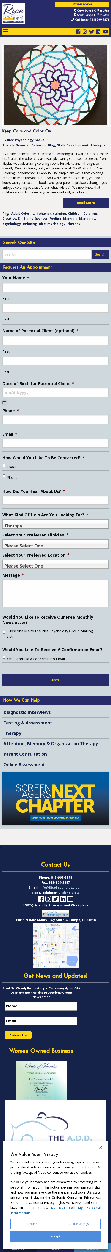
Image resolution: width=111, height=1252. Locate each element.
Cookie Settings (79, 1224)
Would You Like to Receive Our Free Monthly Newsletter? (47, 620)
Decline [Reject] (32, 1224)
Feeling (55, 218)
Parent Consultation (25, 754)
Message (13, 575)
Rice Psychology (52, 224)
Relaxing (30, 224)
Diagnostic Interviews (27, 712)
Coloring (90, 213)
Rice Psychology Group (25, 140)
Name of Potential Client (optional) (40, 330)
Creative (9, 218)
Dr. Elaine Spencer (33, 218)
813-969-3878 (61, 889)
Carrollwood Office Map (91, 10)
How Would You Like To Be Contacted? (43, 457)
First (6, 298)
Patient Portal (82, 4)
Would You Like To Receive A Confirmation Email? (52, 649)
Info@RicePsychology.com (61, 899)
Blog (51, 145)
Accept (55, 1236)
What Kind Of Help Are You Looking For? (45, 515)
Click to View (68, 904)
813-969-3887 (59, 894)
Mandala (70, 218)
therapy (73, 224)
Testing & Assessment (27, 723)
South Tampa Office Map (91, 15)
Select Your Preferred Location (36, 555)
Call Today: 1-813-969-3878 (90, 19)
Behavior (39, 145)
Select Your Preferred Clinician (35, 535)
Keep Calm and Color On (26, 131)
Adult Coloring (23, 213)
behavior (44, 213)
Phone (10, 410)
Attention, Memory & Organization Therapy (50, 743)
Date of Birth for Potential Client (38, 383)
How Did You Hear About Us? (33, 491)
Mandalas (87, 218)
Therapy (12, 733)
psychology (11, 224)
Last (6, 319)
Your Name (15, 277)
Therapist (98, 145)
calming (59, 213)
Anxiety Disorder (16, 145)
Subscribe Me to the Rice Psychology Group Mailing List (50, 634)
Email (9, 434)
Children (74, 213)
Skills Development (73, 145)
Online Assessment (24, 764)
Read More (86, 203)
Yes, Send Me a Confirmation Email (36, 659)
